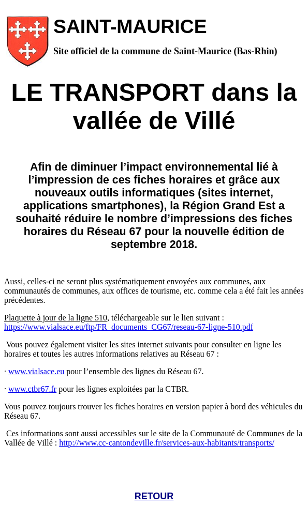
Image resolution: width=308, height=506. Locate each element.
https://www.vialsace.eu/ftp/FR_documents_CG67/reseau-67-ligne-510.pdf (128, 327)
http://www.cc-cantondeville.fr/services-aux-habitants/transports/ (166, 442)
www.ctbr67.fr (32, 389)
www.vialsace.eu (36, 371)
